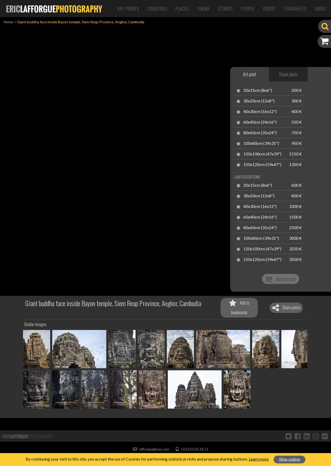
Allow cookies (289, 459)
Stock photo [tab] (288, 74)
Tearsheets (295, 8)
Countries (157, 8)
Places (182, 8)
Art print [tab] (249, 74)
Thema (203, 8)
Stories (225, 8)
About (321, 8)
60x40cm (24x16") (260, 122)
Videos (269, 8)
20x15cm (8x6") (257, 90)
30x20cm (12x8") (258, 101)
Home (8, 22)
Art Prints (128, 8)
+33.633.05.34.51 (192, 449)
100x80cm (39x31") (261, 143)
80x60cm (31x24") (260, 133)
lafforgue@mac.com (151, 449)
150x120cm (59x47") (262, 165)
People (247, 8)
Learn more (259, 458)
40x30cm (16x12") (260, 112)
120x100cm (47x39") (262, 154)
